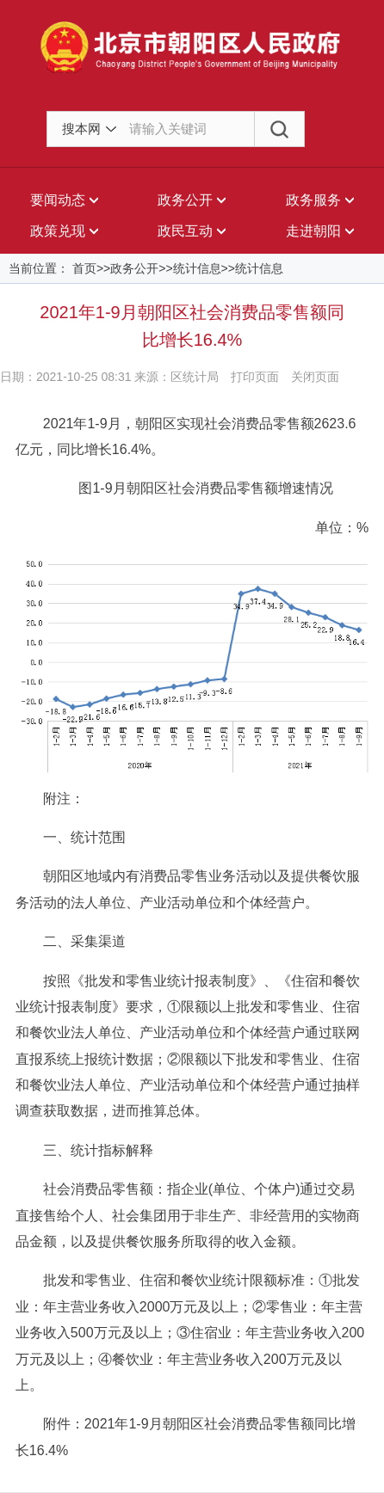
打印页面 (255, 377)
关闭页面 (315, 377)
